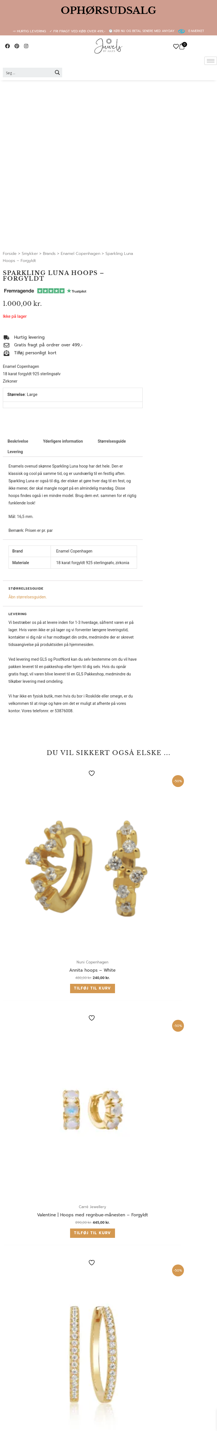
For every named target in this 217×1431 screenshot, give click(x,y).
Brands (49, 254)
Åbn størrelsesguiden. (27, 597)
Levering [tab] (15, 451)
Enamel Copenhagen (80, 254)
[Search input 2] (28, 72)
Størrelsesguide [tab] (112, 441)
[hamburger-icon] (210, 61)
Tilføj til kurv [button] (51, 906)
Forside (10, 254)
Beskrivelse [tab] (18, 441)
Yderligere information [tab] (63, 441)
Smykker (30, 254)
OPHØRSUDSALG (108, 10)
